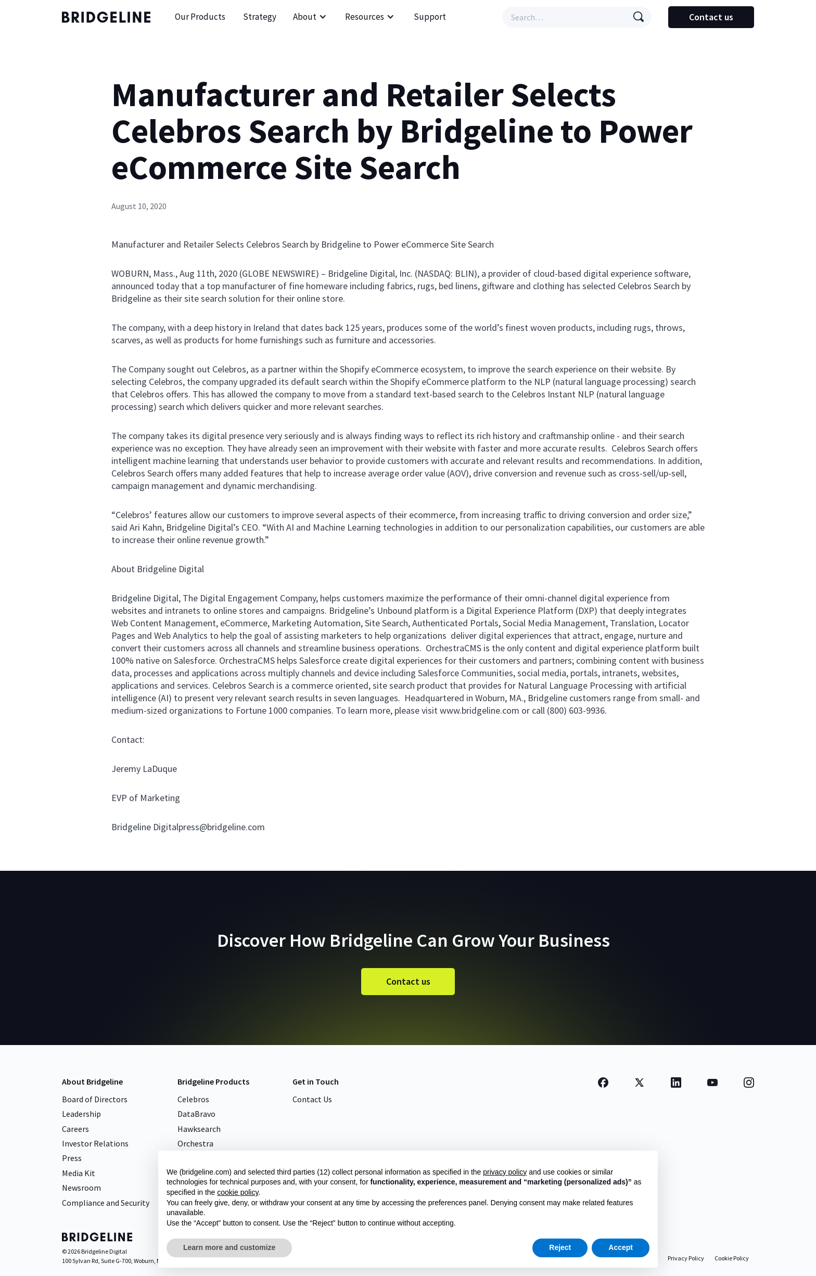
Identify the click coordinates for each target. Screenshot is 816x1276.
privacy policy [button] (505, 1172)
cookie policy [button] (237, 1192)
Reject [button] (560, 1247)
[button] (309, 17)
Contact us (711, 17)
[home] (109, 17)
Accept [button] (620, 1247)
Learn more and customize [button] (229, 1247)
